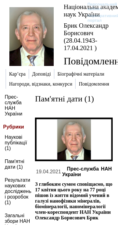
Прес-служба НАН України (13, 105)
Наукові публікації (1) (16, 142)
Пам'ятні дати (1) (14, 164)
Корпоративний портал (99, 18)
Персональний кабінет (99, 6)
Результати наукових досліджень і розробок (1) (18, 191)
